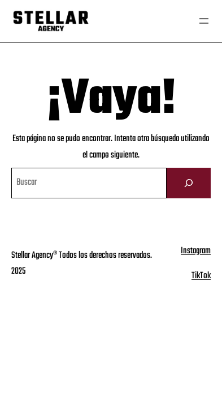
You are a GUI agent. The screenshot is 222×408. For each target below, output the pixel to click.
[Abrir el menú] (204, 21)
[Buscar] (189, 183)
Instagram (196, 251)
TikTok (201, 276)
